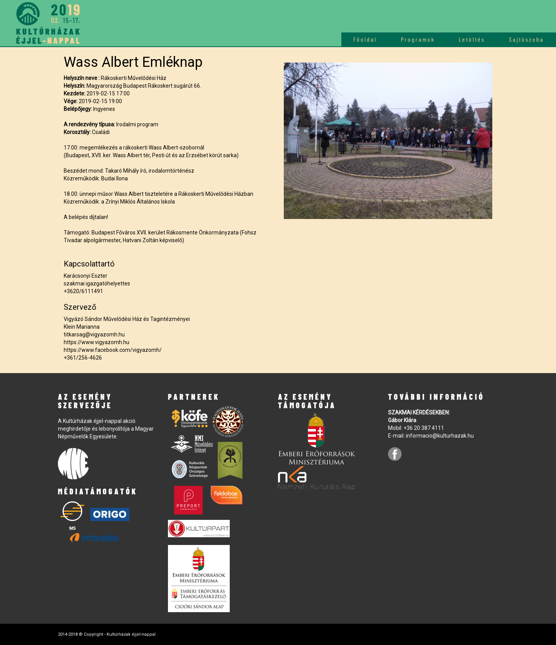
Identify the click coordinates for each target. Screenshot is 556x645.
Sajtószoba (526, 39)
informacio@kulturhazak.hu (440, 436)
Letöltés (472, 39)
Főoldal (365, 39)
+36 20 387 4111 (423, 428)
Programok (418, 39)
